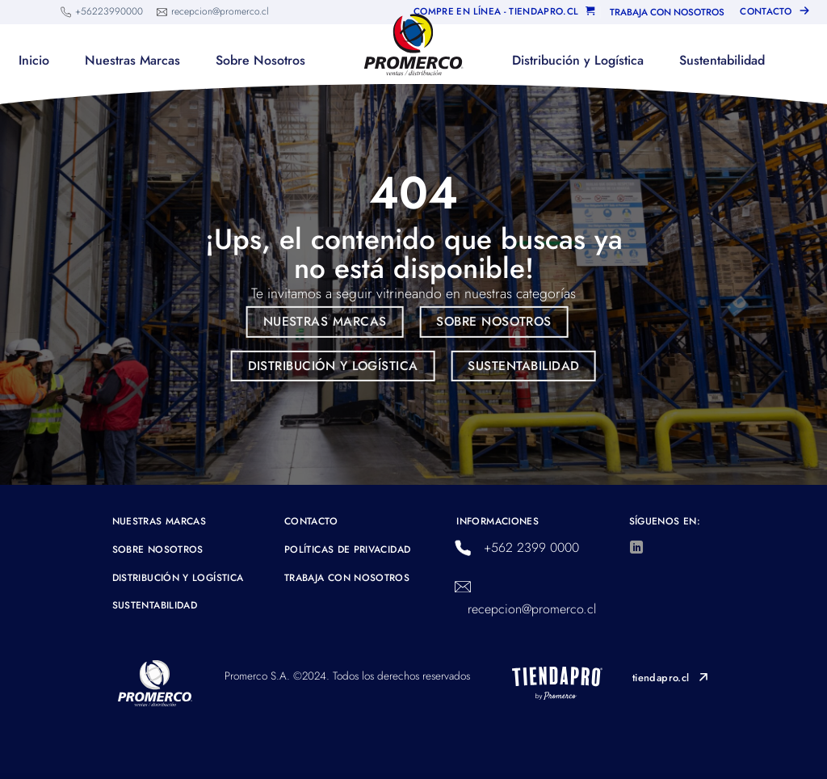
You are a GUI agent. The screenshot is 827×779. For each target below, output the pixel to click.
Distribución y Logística (578, 60)
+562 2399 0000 (531, 547)
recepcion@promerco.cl (220, 11)
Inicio (34, 60)
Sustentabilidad (722, 60)
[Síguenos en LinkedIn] (636, 548)
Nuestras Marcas (132, 60)
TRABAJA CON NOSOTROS (667, 12)
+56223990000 (109, 11)
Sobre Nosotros (260, 60)
